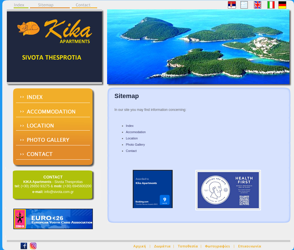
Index (130, 125)
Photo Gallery (135, 144)
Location (132, 138)
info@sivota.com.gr (59, 192)
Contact (131, 151)
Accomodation (136, 132)
